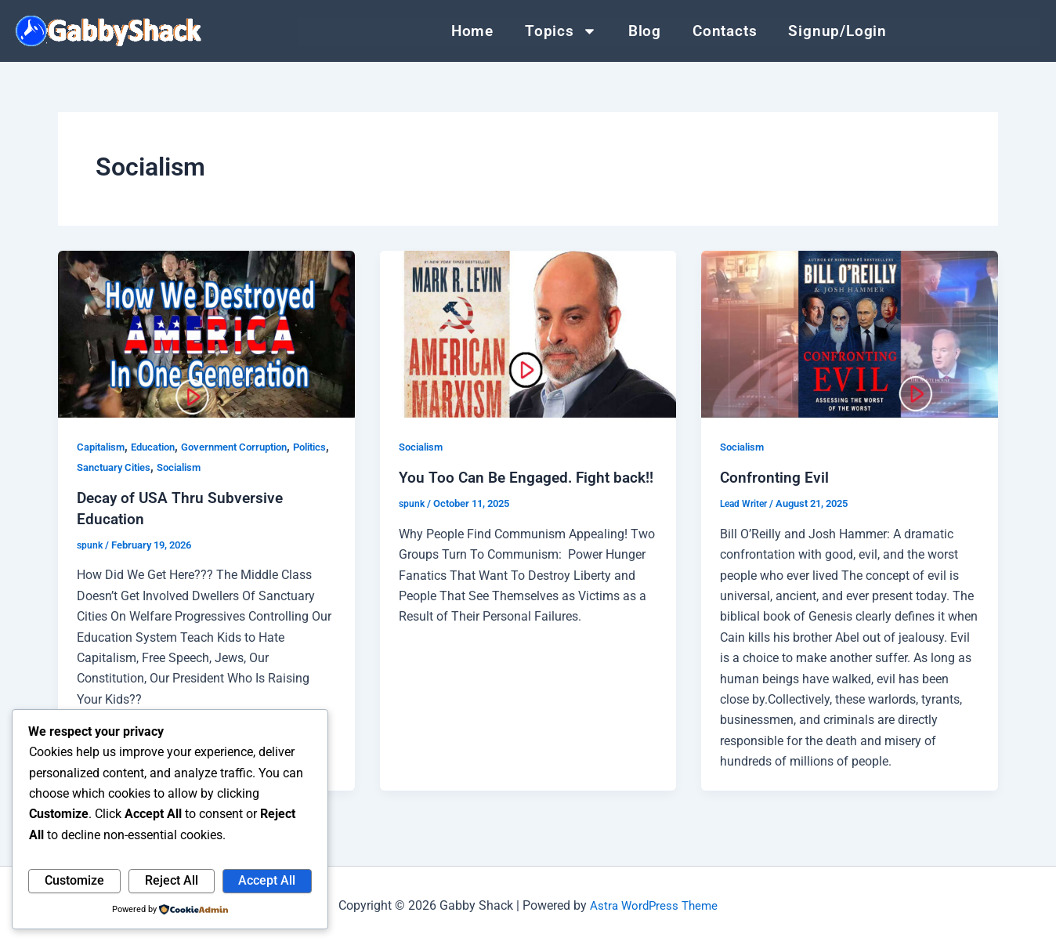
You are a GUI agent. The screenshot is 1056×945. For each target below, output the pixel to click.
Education (162, 446)
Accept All (266, 880)
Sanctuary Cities (162, 467)
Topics (561, 31)
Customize (74, 880)
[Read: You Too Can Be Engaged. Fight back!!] (528, 334)
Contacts (725, 31)
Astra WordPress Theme (654, 905)
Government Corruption (252, 446)
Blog (644, 31)
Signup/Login (837, 31)
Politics (95, 467)
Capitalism (104, 446)
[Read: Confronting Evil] (849, 334)
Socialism (234, 467)
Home (472, 31)
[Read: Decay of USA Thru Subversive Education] (206, 334)
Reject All (171, 880)
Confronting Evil (775, 477)
